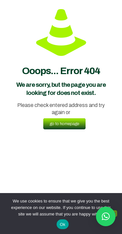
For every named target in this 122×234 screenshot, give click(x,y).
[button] (105, 216)
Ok (62, 224)
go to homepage (64, 124)
